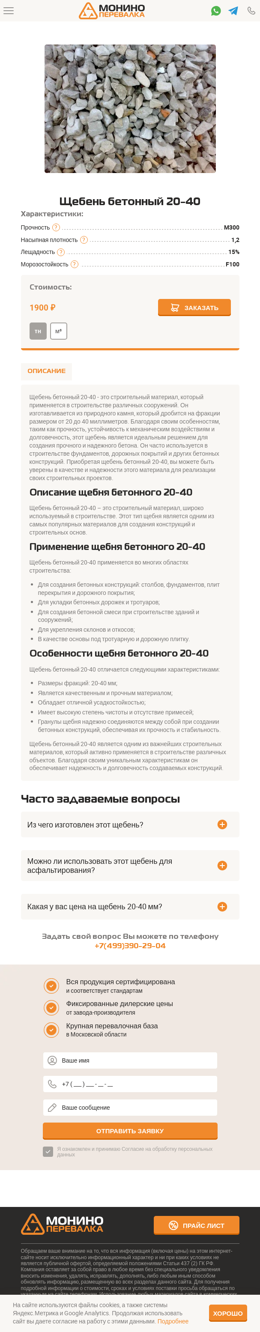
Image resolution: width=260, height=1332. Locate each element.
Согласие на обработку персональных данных (135, 1151)
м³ (58, 331)
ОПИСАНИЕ (46, 371)
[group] (130, 108)
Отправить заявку (130, 1130)
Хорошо (228, 1313)
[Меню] (8, 10)
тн (38, 331)
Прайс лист (196, 1225)
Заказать (194, 307)
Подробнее (173, 1321)
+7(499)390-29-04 (130, 946)
